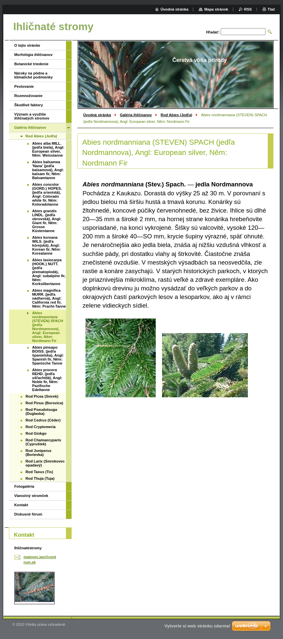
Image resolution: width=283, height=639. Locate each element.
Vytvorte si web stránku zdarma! (197, 625)
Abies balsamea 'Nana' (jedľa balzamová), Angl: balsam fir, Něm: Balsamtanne (48, 170)
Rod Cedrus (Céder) (43, 420)
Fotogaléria (24, 486)
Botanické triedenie (31, 64)
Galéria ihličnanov (136, 115)
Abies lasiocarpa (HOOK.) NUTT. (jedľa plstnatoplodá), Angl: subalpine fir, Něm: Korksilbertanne (49, 272)
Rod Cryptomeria (41, 427)
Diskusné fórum (28, 514)
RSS (248, 9)
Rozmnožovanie (28, 96)
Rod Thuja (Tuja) (40, 478)
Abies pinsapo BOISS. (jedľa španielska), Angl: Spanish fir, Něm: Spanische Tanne (48, 355)
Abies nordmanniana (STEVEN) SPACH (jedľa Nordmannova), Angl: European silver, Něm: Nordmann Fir (47, 327)
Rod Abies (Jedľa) (176, 115)
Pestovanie (24, 86)
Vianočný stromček (31, 496)
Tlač (271, 9)
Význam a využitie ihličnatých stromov (31, 116)
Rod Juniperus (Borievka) (38, 453)
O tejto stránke (27, 45)
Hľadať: (213, 32)
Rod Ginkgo (36, 433)
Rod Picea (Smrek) (42, 396)
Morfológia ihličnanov (33, 55)
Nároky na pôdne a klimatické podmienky (33, 75)
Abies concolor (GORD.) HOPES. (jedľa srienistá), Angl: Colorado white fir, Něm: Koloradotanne (47, 194)
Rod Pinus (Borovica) (44, 403)
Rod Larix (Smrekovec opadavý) (45, 463)
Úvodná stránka (97, 115)
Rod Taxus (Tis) (39, 472)
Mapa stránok (216, 9)
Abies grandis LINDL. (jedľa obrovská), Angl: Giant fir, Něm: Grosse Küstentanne (46, 221)
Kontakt (21, 505)
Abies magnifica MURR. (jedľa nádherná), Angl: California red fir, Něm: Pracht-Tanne (49, 298)
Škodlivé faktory (28, 105)
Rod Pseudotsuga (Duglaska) (41, 412)
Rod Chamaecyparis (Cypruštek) (43, 442)
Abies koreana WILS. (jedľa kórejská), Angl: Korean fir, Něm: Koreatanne (46, 245)
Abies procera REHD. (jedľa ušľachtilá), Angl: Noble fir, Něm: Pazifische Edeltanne (47, 380)
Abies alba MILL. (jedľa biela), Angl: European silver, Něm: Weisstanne (48, 149)
